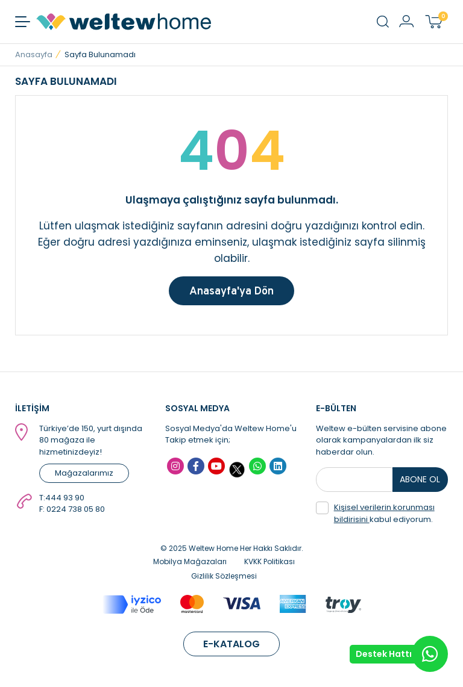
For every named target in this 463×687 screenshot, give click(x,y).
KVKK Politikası (269, 561)
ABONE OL (420, 479)
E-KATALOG (231, 644)
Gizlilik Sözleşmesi (224, 576)
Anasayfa (33, 54)
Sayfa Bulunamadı (100, 54)
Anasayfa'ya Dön (231, 290)
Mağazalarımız (84, 473)
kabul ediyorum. (375, 513)
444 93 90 (64, 497)
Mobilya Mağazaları (190, 561)
